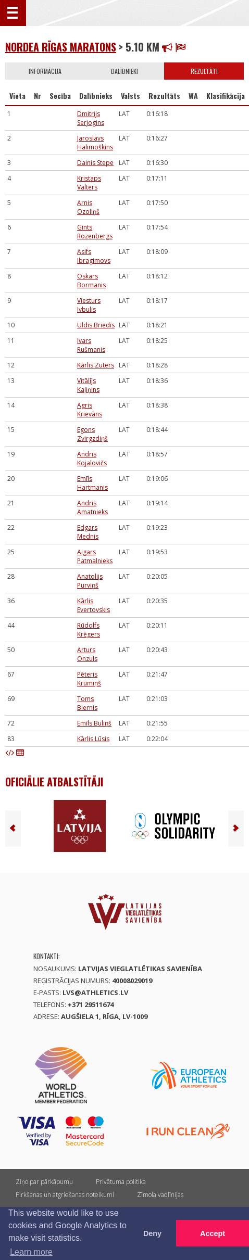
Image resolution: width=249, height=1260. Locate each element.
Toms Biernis (87, 703)
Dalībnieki (124, 71)
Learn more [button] (31, 1252)
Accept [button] (212, 1233)
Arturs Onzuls (87, 654)
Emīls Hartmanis (92, 483)
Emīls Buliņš (94, 723)
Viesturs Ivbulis (89, 305)
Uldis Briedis (96, 325)
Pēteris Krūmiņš (89, 679)
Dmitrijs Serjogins (90, 118)
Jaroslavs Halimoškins (95, 142)
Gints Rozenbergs (95, 231)
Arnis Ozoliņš (88, 207)
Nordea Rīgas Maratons (60, 47)
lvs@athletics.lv (95, 992)
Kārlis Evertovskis (93, 605)
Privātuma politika (121, 1181)
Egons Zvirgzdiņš (92, 434)
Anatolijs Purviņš (90, 581)
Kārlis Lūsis (93, 738)
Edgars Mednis (87, 532)
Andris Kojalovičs (92, 458)
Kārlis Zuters (95, 365)
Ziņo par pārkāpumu (44, 1181)
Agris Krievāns (89, 409)
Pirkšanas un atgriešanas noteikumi (65, 1194)
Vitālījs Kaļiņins (88, 385)
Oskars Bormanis (91, 280)
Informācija (45, 71)
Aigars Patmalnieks (95, 556)
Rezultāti (204, 71)
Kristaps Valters (89, 183)
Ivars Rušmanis (91, 345)
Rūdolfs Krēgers (88, 630)
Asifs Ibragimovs (93, 256)
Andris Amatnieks (92, 507)
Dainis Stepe (95, 162)
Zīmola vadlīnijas (160, 1194)
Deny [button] (152, 1233)
